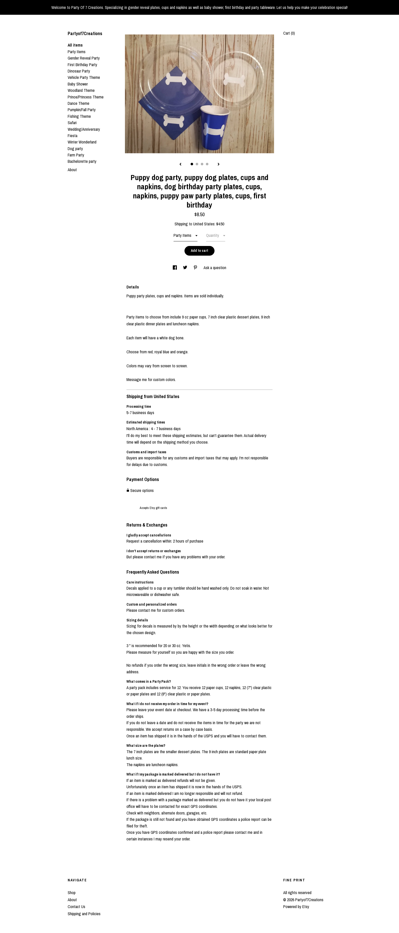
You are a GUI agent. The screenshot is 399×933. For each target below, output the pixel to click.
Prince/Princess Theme (86, 97)
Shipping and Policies (84, 913)
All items (75, 45)
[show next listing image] (218, 164)
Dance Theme (78, 103)
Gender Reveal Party (84, 58)
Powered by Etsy (296, 906)
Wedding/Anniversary (84, 129)
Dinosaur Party (79, 71)
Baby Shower (78, 84)
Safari (72, 122)
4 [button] (207, 164)
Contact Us (76, 906)
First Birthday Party (82, 64)
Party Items (77, 51)
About (72, 169)
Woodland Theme (81, 90)
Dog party (75, 148)
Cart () (289, 33)
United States (204, 224)
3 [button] (202, 164)
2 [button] (197, 164)
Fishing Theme (79, 116)
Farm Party (76, 155)
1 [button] (192, 164)
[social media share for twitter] (185, 267)
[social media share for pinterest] (195, 267)
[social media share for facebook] (175, 267)
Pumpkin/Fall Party (82, 109)
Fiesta (72, 135)
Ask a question (215, 267)
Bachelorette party (82, 161)
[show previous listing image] (180, 164)
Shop (72, 892)
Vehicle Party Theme (84, 77)
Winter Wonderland (82, 142)
